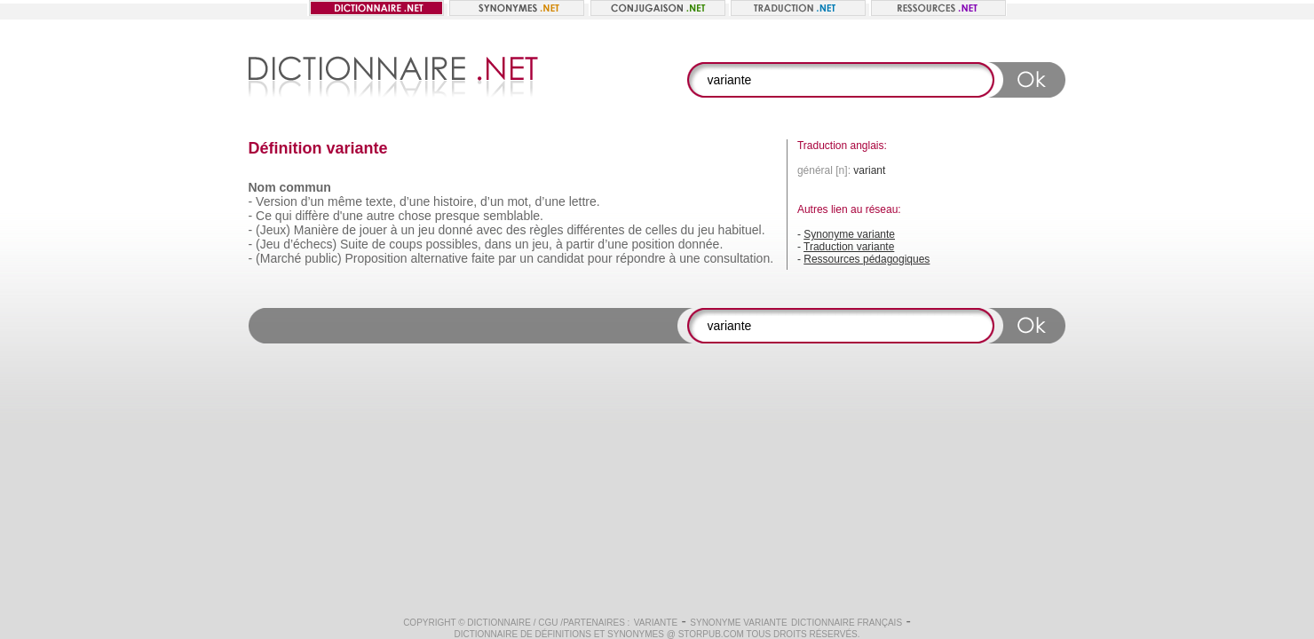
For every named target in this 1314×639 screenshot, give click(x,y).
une (689, 258)
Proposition (375, 258)
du (688, 230)
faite (483, 258)
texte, (381, 201)
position (653, 244)
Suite (354, 244)
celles (661, 230)
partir (580, 244)
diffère (312, 216)
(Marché (278, 258)
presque (457, 216)
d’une (415, 201)
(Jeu (268, 244)
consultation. (738, 258)
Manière (316, 230)
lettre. (584, 201)
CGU (548, 622)
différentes (595, 230)
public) (323, 258)
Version (276, 201)
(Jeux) (273, 230)
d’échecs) (309, 244)
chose (415, 216)
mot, (519, 201)
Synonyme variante (849, 234)
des (516, 230)
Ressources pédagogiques (866, 259)
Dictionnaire (499, 622)
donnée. (701, 244)
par (507, 258)
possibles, (453, 244)
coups (405, 244)
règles (546, 230)
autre (381, 216)
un (408, 230)
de (349, 230)
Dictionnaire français (846, 622)
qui (283, 216)
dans (498, 244)
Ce (264, 216)
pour (600, 258)
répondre (641, 258)
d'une (348, 216)
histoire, (455, 201)
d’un (312, 201)
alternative (439, 258)
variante (655, 622)
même (345, 201)
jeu (426, 230)
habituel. (741, 230)
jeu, (542, 244)
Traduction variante (848, 247)
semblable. (513, 216)
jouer (373, 230)
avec (489, 230)
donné (456, 230)
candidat (560, 258)
